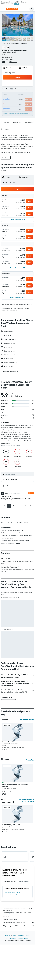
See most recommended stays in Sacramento (26, 831)
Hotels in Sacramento (11, 925)
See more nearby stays (27, 750)
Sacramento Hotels (23, 966)
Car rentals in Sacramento (12, 923)
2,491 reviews (13, 62)
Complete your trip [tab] (10, 912)
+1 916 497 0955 (7, 59)
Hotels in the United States (10, 964)
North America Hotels (23, 963)
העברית (16, 4)
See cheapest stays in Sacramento (27, 790)
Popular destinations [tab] (25, 912)
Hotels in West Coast (10, 966)
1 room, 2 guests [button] (9, 73)
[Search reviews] (19, 474)
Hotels (14, 963)
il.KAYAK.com (7, 963)
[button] (33, 3)
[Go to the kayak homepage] (12, 9)
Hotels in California (24, 964)
